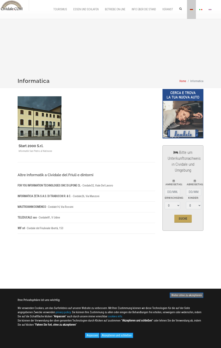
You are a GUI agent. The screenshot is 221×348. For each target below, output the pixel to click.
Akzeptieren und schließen (117, 335)
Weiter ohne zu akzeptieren (186, 295)
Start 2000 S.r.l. (31, 146)
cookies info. (115, 316)
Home (182, 81)
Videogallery (112, 285)
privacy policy (63, 312)
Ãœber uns (69, 273)
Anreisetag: (174, 183)
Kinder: (193, 198)
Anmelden (174, 270)
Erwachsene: (174, 198)
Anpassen (92, 335)
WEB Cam (110, 273)
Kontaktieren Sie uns (74, 285)
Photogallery (112, 279)
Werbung (68, 279)
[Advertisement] (110, 50)
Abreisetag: (195, 183)
